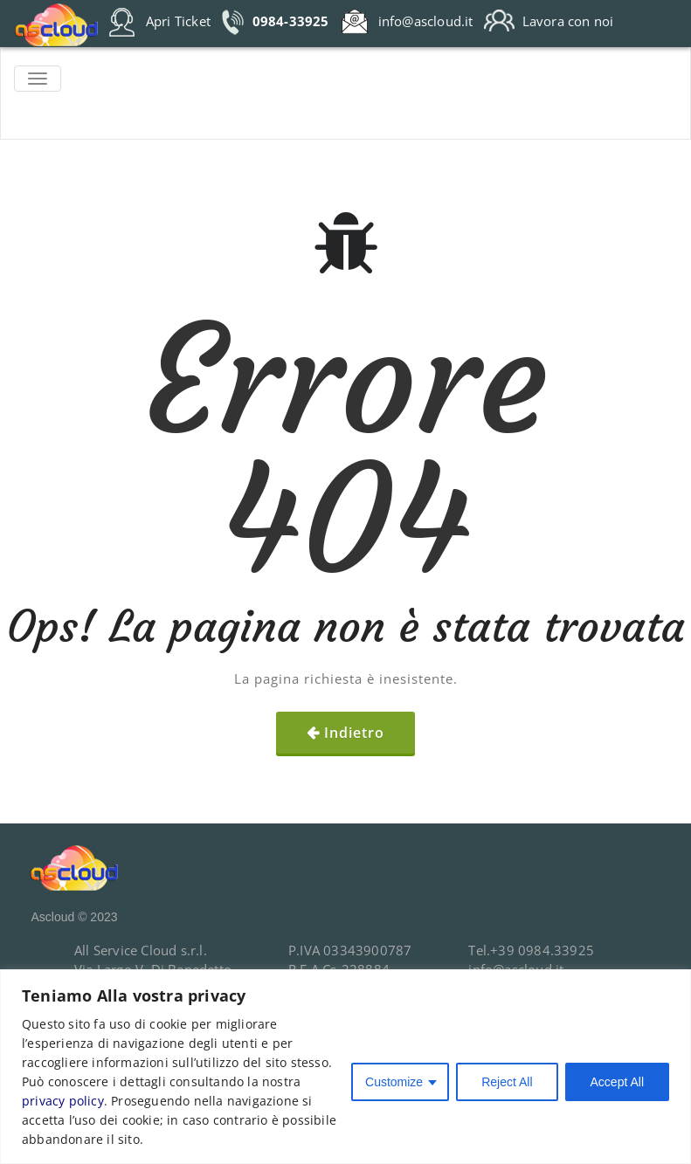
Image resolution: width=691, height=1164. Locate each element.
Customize (394, 1082)
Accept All (617, 1082)
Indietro (354, 732)
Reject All (506, 1082)
